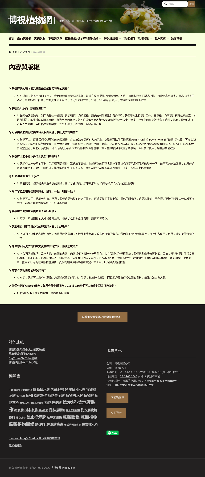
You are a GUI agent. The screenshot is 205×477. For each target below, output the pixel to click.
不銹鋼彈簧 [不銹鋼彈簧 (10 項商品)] (14, 390)
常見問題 (143, 38)
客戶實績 (160, 38)
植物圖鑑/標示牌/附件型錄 (81, 38)
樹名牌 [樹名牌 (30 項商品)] (19, 410)
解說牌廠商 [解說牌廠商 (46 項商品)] (55, 424)
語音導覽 (176, 38)
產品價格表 (24, 38)
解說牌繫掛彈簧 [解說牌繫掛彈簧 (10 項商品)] (72, 424)
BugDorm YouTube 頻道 (23, 358)
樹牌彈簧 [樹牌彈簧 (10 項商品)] (20, 417)
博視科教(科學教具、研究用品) (27, 349)
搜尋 (191, 4)
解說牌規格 (111, 38)
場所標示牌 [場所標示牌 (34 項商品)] (77, 390)
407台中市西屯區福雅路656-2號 (134, 385)
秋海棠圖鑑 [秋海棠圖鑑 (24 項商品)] (54, 417)
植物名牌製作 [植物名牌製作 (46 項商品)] (36, 395)
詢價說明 (39, 38)
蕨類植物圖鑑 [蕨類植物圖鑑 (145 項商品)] (21, 424)
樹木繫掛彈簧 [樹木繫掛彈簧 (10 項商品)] (73, 410)
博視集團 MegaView (63, 467)
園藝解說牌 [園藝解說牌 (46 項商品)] (59, 389)
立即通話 (116, 412)
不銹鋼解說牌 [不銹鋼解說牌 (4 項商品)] (26, 390)
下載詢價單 (55, 38)
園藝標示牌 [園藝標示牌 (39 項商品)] (41, 390)
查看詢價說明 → (102, 316)
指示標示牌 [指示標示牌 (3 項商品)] (20, 396)
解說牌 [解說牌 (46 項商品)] (40, 424)
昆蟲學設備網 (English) (22, 353)
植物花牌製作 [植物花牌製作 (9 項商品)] (36, 402)
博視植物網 (30, 20)
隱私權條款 (15, 445)
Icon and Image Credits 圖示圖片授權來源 (34, 438)
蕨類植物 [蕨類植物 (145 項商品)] (89, 417)
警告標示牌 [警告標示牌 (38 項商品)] (90, 424)
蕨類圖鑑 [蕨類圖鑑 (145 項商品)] (71, 417)
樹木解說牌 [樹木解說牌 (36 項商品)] (89, 410)
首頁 (11, 38)
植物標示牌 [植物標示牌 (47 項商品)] (74, 395)
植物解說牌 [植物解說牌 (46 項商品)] (53, 402)
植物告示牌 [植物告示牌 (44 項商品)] (56, 395)
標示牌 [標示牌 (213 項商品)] (69, 402)
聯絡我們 (129, 38)
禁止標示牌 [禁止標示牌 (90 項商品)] (36, 417)
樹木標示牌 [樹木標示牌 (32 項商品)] (57, 410)
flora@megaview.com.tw (161, 380)
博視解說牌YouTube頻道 (23, 362)
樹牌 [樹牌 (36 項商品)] (12, 417)
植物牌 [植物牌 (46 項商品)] (89, 395)
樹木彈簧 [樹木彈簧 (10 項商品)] (43, 410)
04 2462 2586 (128, 376)
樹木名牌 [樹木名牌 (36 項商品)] (31, 410)
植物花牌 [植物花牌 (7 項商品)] (24, 403)
